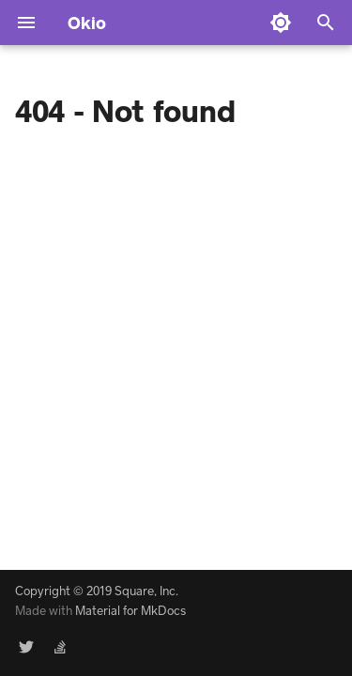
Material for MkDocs (130, 610)
